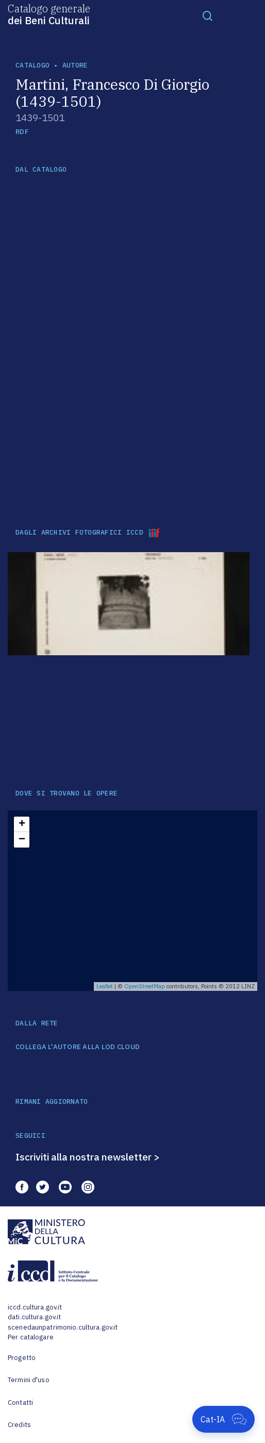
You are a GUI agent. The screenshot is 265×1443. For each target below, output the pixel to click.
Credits (19, 1424)
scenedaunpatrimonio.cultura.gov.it (63, 1327)
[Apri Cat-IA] (223, 1419)
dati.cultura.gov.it (34, 1317)
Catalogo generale (49, 14)
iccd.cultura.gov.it (35, 1307)
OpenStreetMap (144, 986)
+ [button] (22, 824)
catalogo (32, 65)
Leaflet (104, 986)
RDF (21, 131)
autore (75, 65)
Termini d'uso (28, 1379)
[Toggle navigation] (207, 15)
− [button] (22, 840)
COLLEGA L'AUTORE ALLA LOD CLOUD (77, 1047)
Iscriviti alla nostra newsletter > (87, 1157)
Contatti (20, 1402)
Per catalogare (31, 1337)
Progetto (22, 1357)
